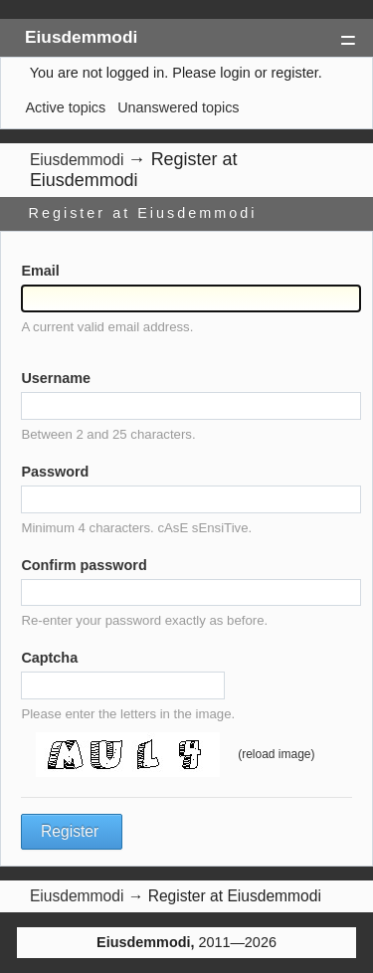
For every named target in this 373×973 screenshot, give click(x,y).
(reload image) (276, 754)
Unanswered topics (178, 107)
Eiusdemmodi (81, 37)
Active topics (65, 107)
